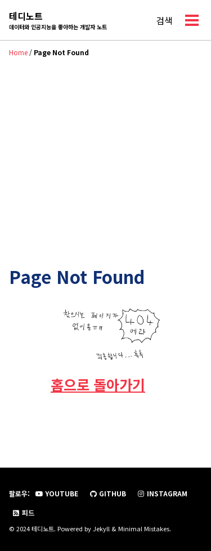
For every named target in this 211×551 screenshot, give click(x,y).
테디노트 (58, 20)
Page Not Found (77, 276)
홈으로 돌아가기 (98, 384)
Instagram (162, 493)
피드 (23, 512)
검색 (164, 20)
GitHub (107, 493)
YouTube (56, 493)
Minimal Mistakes (143, 528)
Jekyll (101, 528)
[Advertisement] (105, 150)
